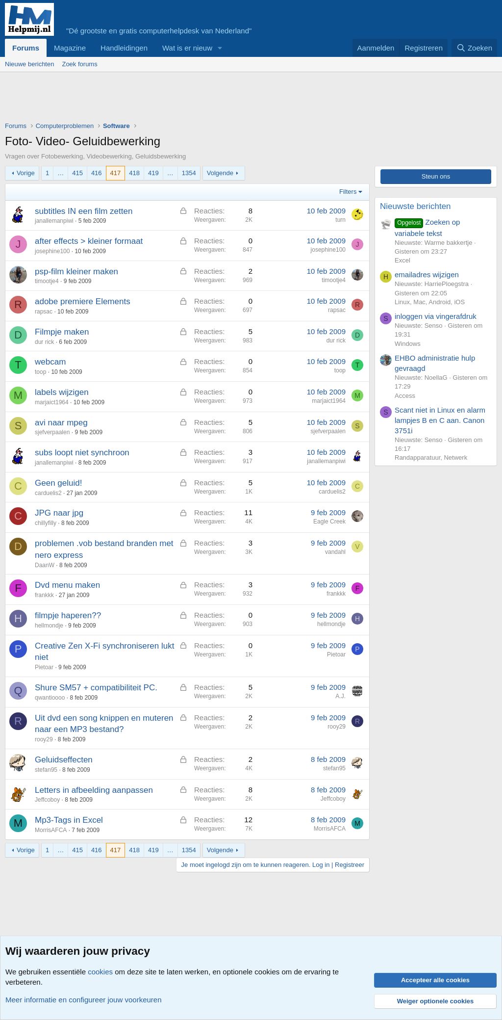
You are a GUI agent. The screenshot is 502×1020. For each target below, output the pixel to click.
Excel (402, 260)
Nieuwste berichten (415, 206)
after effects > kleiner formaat (89, 241)
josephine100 (52, 251)
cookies (100, 972)
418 (134, 173)
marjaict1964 (52, 402)
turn (340, 219)
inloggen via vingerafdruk (436, 316)
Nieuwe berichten (29, 64)
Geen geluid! (58, 483)
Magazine (70, 48)
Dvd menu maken (67, 585)
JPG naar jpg (59, 513)
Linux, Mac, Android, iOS (430, 302)
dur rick (44, 342)
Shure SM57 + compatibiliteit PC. (96, 687)
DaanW (44, 565)
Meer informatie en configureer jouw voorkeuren (83, 999)
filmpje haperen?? (68, 615)
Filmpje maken (62, 332)
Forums (25, 48)
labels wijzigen (62, 392)
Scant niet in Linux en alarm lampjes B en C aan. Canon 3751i (440, 420)
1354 (189, 173)
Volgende (220, 173)
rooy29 (44, 739)
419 (153, 173)
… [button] (60, 173)
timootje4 (47, 281)
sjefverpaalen (52, 432)
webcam (50, 361)
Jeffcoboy (47, 799)
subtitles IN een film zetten (83, 211)
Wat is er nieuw (187, 48)
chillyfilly (45, 523)
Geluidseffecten (64, 759)
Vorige (26, 173)
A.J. (340, 696)
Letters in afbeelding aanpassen (94, 790)
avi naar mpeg (61, 422)
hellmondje (49, 625)
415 (77, 173)
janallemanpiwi (54, 220)
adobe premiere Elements (82, 301)
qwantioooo (50, 697)
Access (405, 395)
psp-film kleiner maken (76, 271)
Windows (408, 343)
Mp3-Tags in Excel (69, 820)
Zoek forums (79, 64)
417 (115, 173)
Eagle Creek (329, 521)
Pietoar (44, 667)
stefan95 (46, 769)
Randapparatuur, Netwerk (431, 457)
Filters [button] (347, 191)
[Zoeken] (475, 48)
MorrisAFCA (51, 830)
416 (96, 173)
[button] (220, 48)
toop (40, 371)
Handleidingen (124, 48)
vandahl (335, 552)
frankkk (44, 595)
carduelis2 (48, 493)
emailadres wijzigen (427, 274)
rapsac (43, 311)
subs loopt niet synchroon (82, 452)
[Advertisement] (183, 99)
